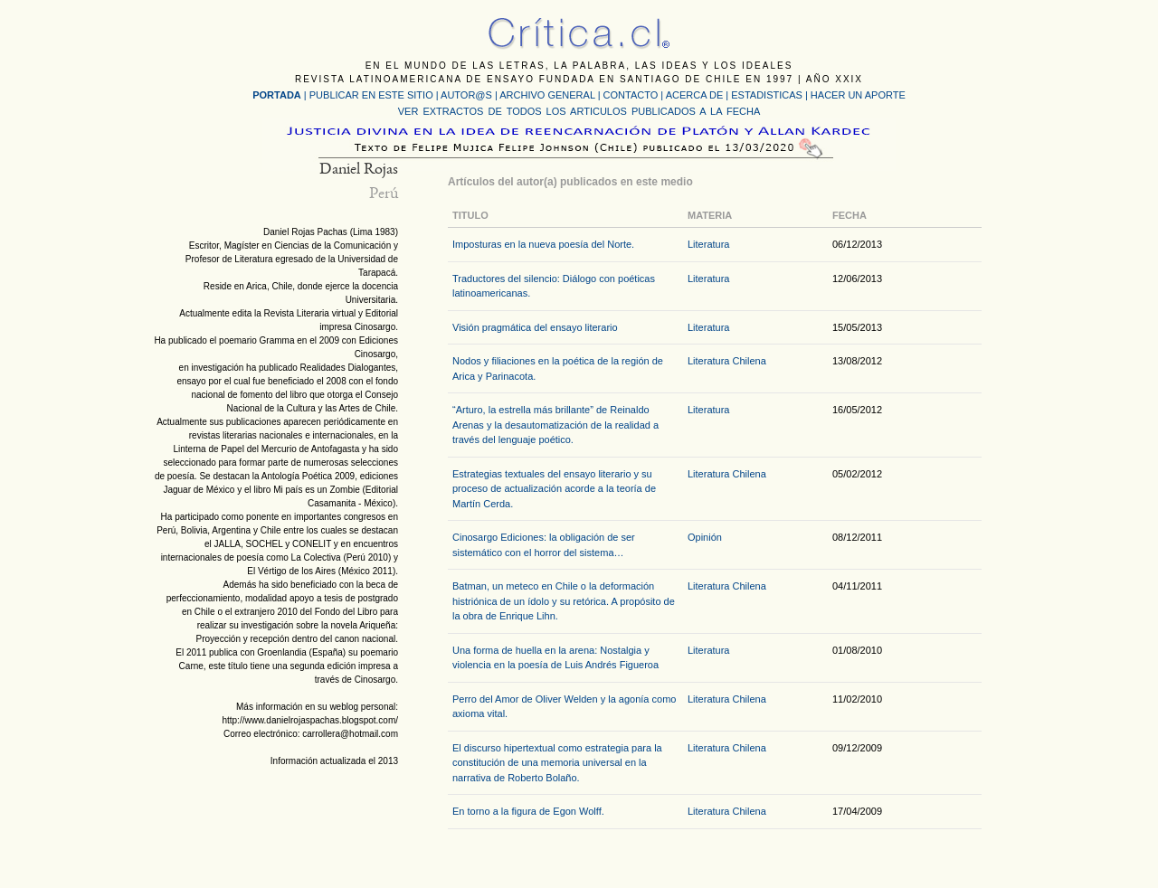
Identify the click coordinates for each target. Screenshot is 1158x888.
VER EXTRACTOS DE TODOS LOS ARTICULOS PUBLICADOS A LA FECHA (579, 111)
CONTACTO (631, 95)
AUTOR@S (468, 95)
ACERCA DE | (699, 95)
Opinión (705, 537)
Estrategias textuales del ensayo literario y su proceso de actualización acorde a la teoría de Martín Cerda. (554, 488)
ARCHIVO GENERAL (546, 95)
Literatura (708, 244)
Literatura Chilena (727, 360)
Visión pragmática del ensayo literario (535, 327)
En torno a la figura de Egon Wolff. (528, 811)
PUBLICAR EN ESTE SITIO (371, 95)
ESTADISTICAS (766, 95)
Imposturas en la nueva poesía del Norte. (543, 244)
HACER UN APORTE (858, 95)
